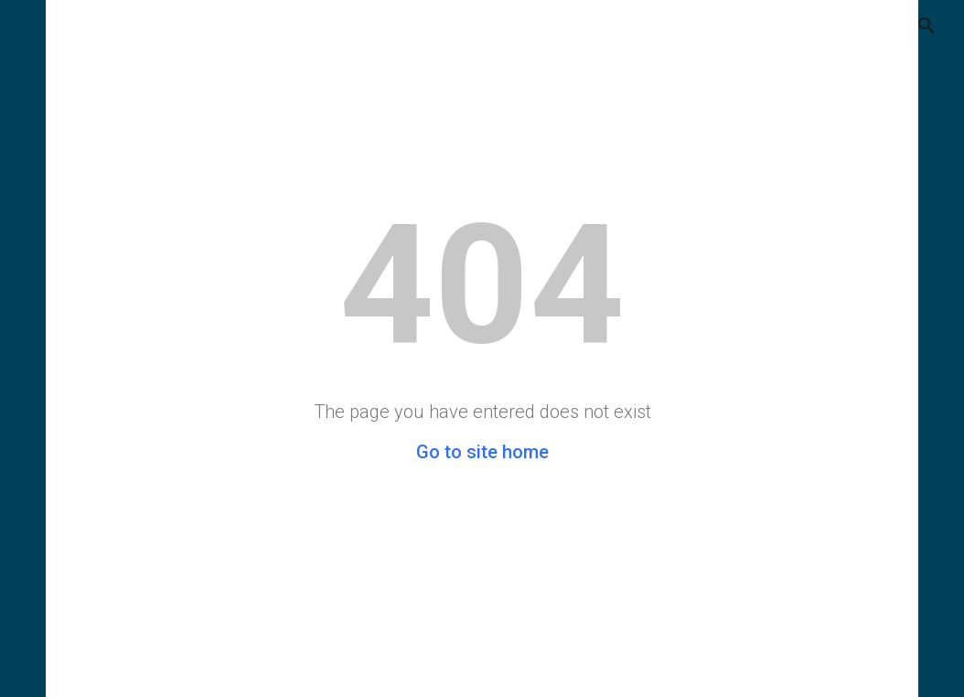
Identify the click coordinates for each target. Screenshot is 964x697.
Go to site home (482, 452)
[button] (915, 26)
